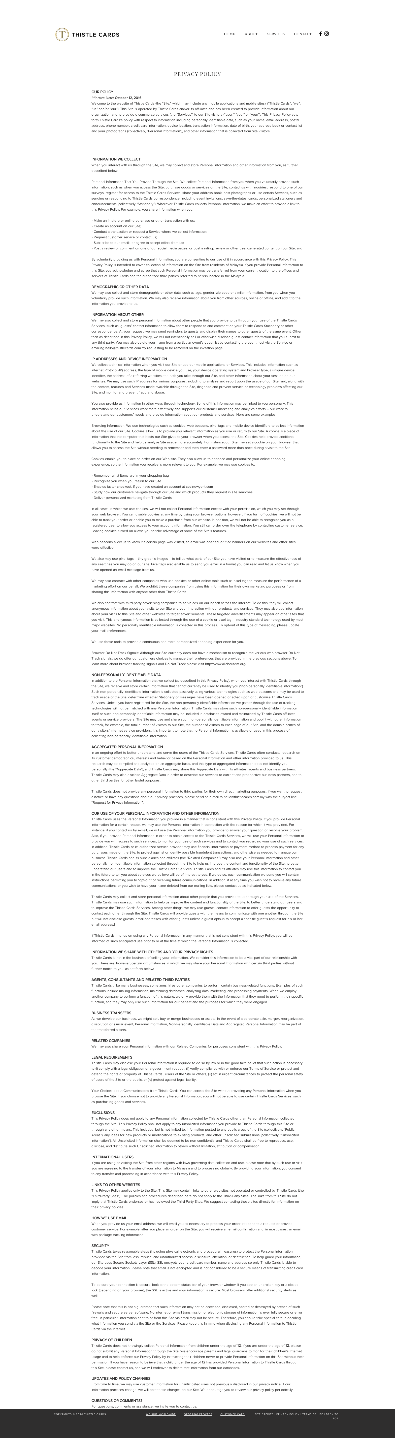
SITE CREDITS (264, 1414)
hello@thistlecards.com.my (125, 348)
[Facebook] (320, 34)
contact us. (188, 1406)
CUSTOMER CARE (232, 1414)
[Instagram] (327, 34)
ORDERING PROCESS (198, 1414)
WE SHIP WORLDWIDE (161, 1414)
